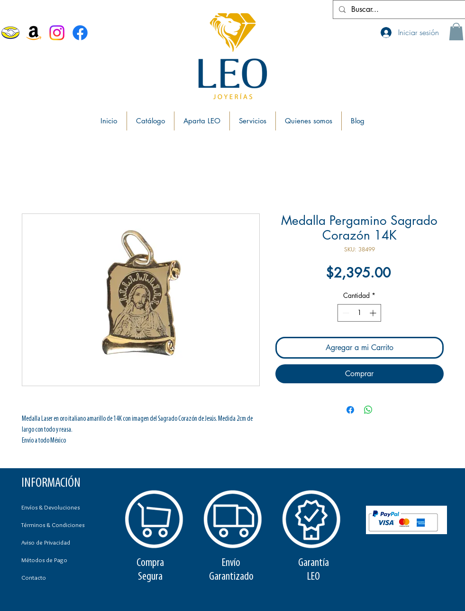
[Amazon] (34, 33)
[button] (456, 31)
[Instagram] (57, 33)
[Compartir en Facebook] (350, 410)
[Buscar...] (398, 9)
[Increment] (374, 313)
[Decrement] (345, 313)
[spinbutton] (359, 313)
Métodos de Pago (44, 560)
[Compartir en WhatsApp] (368, 410)
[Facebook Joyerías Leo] (80, 33)
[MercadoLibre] (10, 33)
